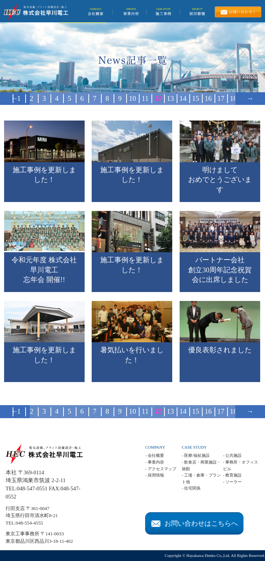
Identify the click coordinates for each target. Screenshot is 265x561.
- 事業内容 (154, 462)
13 (170, 98)
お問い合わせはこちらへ (194, 523)
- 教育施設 (232, 475)
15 (195, 98)
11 (145, 98)
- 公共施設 (232, 455)
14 (183, 98)
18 (233, 98)
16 (208, 98)
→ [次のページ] (249, 98)
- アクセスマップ (160, 469)
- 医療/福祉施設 (196, 455)
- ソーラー (232, 482)
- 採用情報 (154, 475)
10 (132, 98)
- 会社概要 (154, 455)
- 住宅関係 (191, 488)
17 (221, 98)
